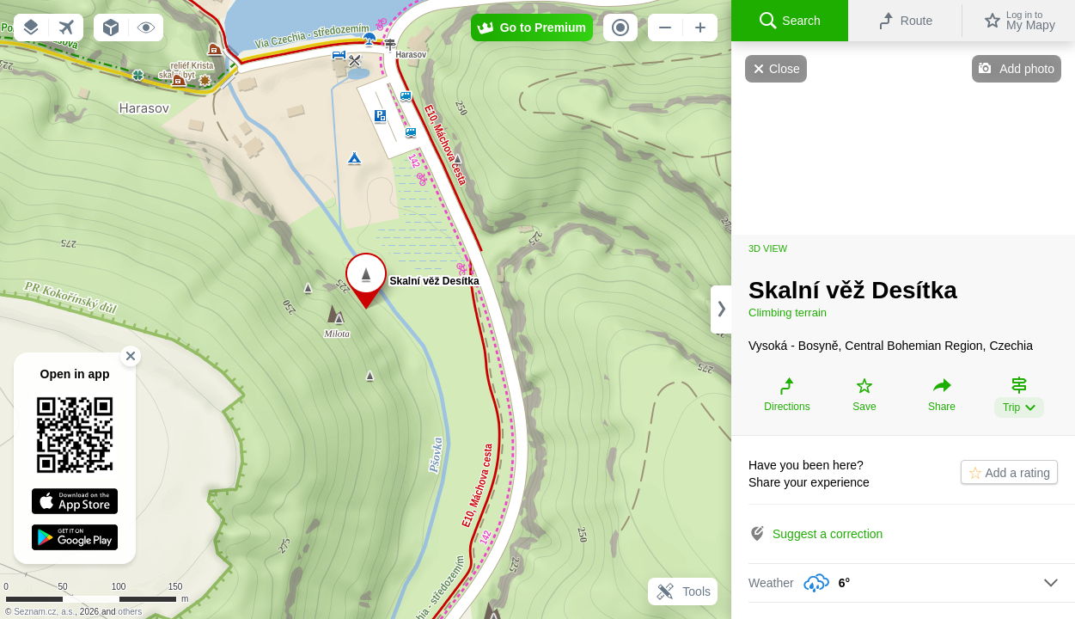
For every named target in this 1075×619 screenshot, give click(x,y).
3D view (767, 248)
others (130, 611)
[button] (31, 27)
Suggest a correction (828, 534)
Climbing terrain (787, 312)
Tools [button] (683, 591)
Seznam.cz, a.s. (44, 611)
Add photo (1026, 69)
